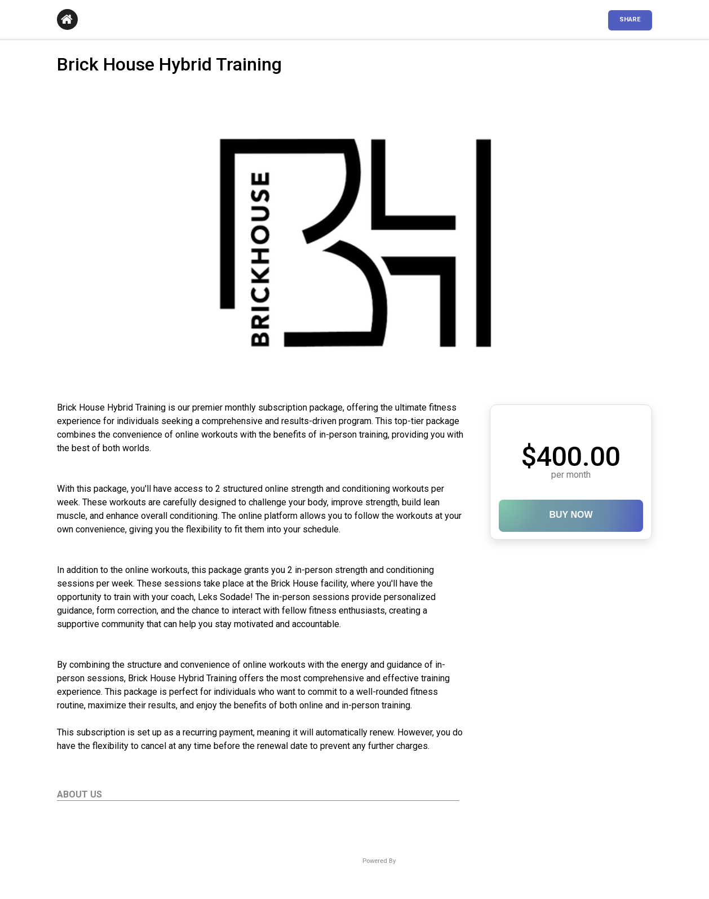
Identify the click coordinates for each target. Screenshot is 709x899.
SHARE (630, 19)
